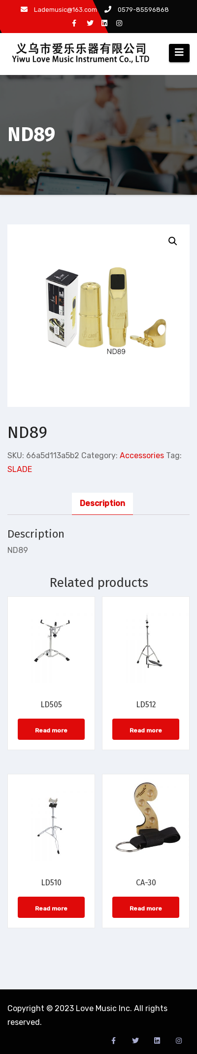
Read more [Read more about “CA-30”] (146, 908)
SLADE (19, 469)
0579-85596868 (136, 9)
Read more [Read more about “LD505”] (51, 730)
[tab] (102, 504)
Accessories (142, 455)
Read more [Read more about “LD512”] (146, 730)
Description (102, 503)
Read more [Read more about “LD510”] (51, 908)
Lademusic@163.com (59, 9)
